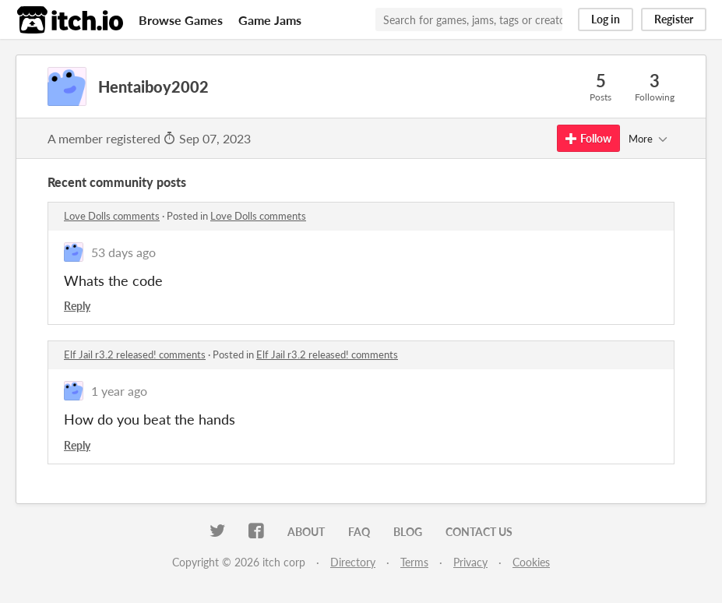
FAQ (359, 531)
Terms (414, 562)
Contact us (479, 531)
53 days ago (123, 252)
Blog (407, 531)
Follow (588, 138)
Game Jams (269, 19)
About (306, 531)
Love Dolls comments (112, 216)
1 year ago (119, 390)
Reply (77, 305)
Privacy (470, 562)
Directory (352, 562)
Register (673, 19)
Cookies (531, 562)
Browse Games (181, 19)
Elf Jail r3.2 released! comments (135, 354)
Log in (605, 19)
